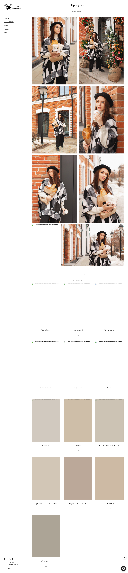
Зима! (109, 388)
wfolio (9, 568)
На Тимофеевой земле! (109, 445)
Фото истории (9, 22)
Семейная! (46, 330)
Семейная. (46, 561)
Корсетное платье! (77, 503)
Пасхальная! (109, 503)
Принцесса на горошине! (46, 503)
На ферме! (78, 388)
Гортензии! (78, 330)
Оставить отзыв (76, 11)
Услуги (6, 25)
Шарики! (46, 445)
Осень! (78, 445)
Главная (6, 18)
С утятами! (109, 330)
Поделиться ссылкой (79, 274)
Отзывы (6, 29)
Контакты (7, 32)
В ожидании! (46, 388)
